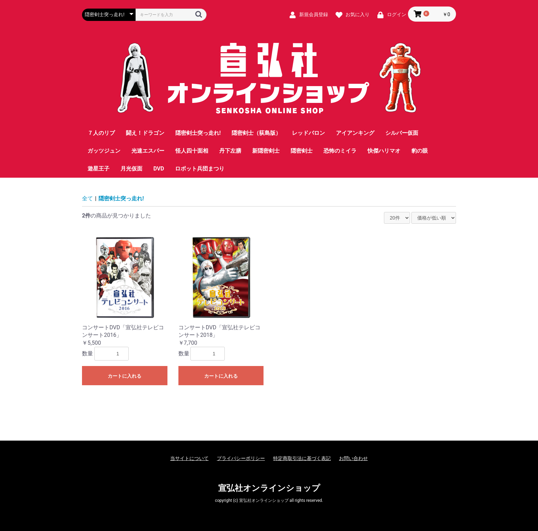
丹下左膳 (230, 151)
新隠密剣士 (266, 151)
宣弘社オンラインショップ (269, 488)
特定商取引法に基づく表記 (302, 458)
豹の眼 (419, 151)
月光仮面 (131, 168)
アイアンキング (355, 133)
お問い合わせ (353, 458)
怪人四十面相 (191, 151)
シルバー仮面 (401, 133)
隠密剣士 (302, 151)
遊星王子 (98, 168)
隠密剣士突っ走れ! (198, 133)
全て (87, 198)
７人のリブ (101, 133)
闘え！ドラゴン (145, 133)
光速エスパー (147, 151)
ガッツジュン (103, 151)
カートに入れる (124, 376)
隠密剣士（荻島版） (256, 133)
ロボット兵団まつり (199, 168)
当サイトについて (189, 458)
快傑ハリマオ (383, 151)
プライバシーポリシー (241, 458)
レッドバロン (308, 133)
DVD (158, 168)
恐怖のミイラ (340, 151)
